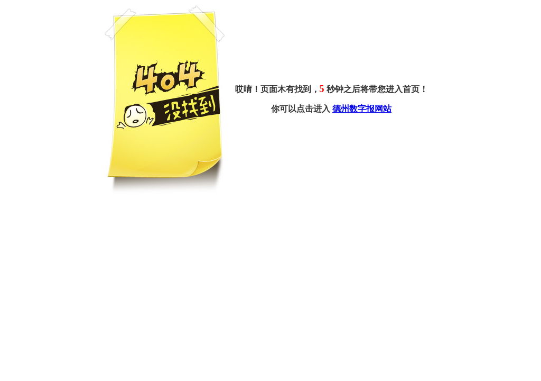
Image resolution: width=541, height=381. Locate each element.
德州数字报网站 (361, 108)
